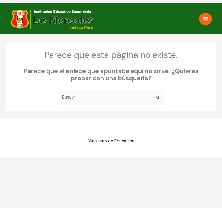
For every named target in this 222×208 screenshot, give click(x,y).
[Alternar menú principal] (205, 19)
